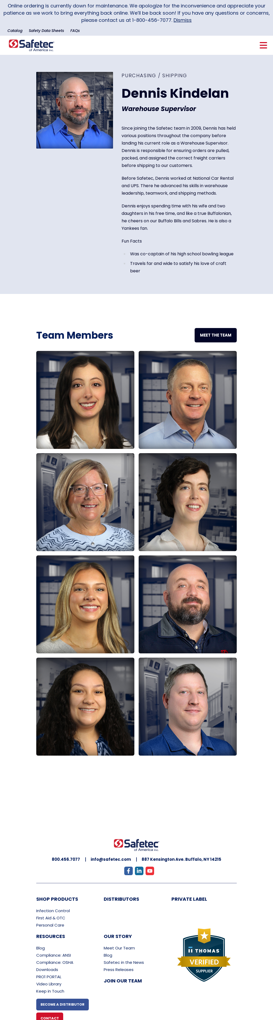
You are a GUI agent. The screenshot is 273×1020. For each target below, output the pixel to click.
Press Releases (119, 969)
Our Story (118, 936)
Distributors (121, 899)
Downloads (47, 969)
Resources (50, 936)
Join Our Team (123, 980)
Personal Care (50, 925)
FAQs (75, 30)
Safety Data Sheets (46, 30)
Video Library (48, 984)
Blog (40, 948)
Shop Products (57, 899)
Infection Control (53, 911)
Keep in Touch (50, 991)
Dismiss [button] (183, 20)
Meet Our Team (119, 948)
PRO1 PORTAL (48, 977)
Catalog (14, 30)
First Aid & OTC (50, 918)
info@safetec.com (111, 859)
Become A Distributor (63, 1004)
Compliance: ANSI (53, 955)
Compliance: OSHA (54, 962)
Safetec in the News (124, 962)
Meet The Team (215, 335)
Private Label (189, 899)
